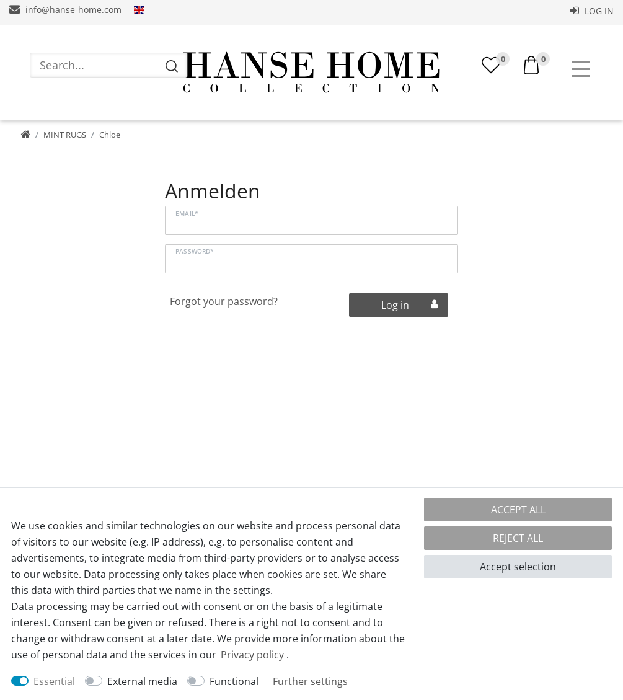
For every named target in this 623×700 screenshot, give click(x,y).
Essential (54, 681)
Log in (592, 11)
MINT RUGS (64, 139)
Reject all (518, 538)
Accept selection (518, 567)
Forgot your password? (224, 306)
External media (142, 681)
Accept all (518, 509)
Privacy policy (252, 655)
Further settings (310, 681)
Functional (234, 681)
